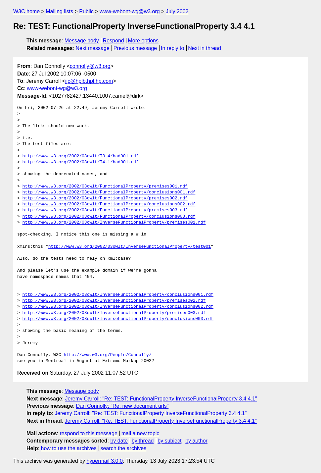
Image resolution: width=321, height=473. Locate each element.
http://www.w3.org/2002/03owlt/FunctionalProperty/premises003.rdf (105, 210)
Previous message (135, 48)
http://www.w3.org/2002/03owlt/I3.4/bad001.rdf (81, 156)
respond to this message (88, 433)
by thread (143, 441)
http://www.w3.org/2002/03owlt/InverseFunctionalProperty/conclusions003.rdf (118, 319)
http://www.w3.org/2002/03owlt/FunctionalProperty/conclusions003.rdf (109, 217)
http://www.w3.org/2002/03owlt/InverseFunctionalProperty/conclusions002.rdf (118, 307)
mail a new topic (140, 433)
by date (118, 441)
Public (86, 11)
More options (143, 40)
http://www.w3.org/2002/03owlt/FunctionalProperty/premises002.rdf (105, 198)
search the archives (124, 448)
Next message (93, 48)
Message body (82, 40)
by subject (169, 441)
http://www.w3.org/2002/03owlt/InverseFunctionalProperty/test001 (129, 247)
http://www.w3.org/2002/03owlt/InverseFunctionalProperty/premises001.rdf (114, 223)
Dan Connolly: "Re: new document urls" (122, 406)
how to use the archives (69, 448)
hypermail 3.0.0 (104, 461)
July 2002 (177, 11)
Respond (113, 40)
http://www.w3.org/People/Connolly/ (107, 355)
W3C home (26, 11)
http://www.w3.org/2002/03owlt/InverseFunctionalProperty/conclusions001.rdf (118, 295)
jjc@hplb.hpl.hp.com (89, 81)
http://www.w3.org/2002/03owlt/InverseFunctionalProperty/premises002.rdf (114, 301)
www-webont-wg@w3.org (130, 11)
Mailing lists (59, 11)
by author (196, 441)
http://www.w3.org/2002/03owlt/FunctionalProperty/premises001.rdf (105, 186)
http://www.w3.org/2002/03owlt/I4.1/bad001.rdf (81, 162)
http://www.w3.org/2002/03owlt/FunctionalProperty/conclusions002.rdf (109, 204)
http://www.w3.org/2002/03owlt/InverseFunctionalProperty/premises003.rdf (114, 313)
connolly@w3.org (90, 66)
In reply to (172, 48)
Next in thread (204, 48)
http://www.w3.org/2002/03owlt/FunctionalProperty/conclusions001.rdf (109, 192)
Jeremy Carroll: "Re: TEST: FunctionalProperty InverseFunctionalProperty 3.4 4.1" (161, 398)
